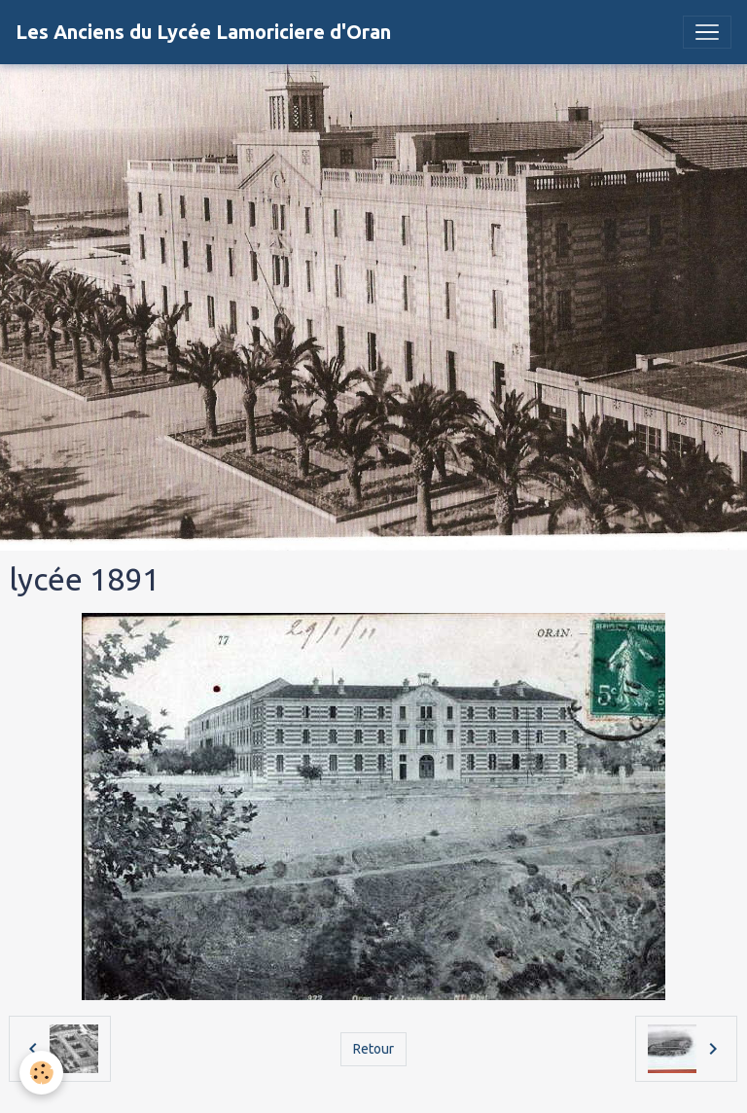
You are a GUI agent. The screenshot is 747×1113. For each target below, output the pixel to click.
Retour (373, 1049)
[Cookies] (41, 1073)
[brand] (203, 32)
